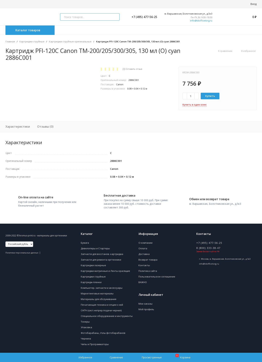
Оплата (142, 246)
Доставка (144, 252)
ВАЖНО (142, 280)
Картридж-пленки (91, 280)
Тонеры (85, 319)
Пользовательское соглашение (156, 274)
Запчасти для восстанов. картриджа (102, 252)
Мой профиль (146, 307)
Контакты (144, 263)
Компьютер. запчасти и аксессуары (101, 286)
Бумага (85, 241)
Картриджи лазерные (93, 263)
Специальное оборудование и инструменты (107, 314)
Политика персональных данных (21, 250)
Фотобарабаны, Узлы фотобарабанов (103, 331)
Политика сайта (147, 269)
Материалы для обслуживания (98, 297)
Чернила (86, 336)
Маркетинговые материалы (97, 291)
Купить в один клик (194, 104)
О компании (145, 241)
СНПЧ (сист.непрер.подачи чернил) (101, 308)
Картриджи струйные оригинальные (70, 41)
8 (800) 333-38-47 (208, 246)
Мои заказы (145, 301)
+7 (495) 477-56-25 (143, 17)
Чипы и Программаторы (95, 342)
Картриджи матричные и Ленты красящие (105, 269)
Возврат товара (147, 257)
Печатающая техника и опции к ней (102, 303)
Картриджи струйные (31, 41)
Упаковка (86, 325)
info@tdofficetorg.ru (201, 20)
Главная (10, 41)
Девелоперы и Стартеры (95, 246)
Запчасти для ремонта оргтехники (101, 257)
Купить (210, 96)
